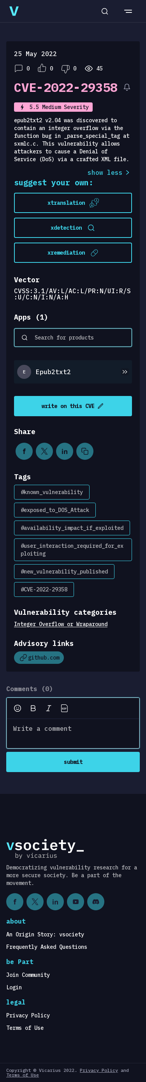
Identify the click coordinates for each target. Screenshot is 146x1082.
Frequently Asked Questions (46, 946)
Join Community (28, 974)
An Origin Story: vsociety (45, 934)
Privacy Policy (28, 1015)
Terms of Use (25, 1027)
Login (14, 987)
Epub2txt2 (53, 372)
